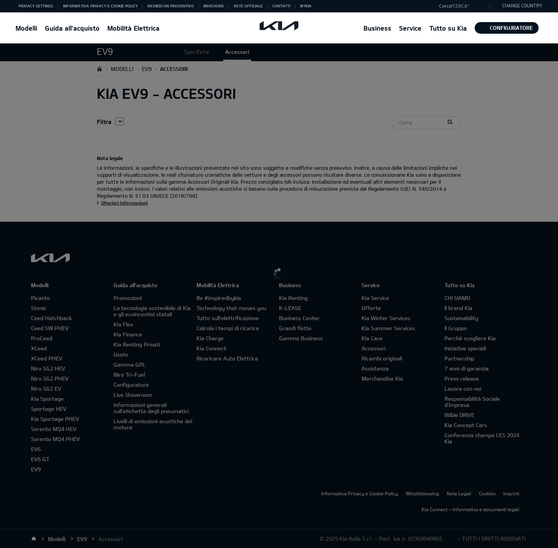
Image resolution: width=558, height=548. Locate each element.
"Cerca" (460, 6)
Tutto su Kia (448, 28)
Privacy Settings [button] (36, 5)
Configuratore (506, 27)
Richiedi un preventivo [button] (170, 5)
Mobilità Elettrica (133, 28)
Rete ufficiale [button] (248, 5)
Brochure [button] (213, 5)
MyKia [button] (306, 5)
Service (410, 28)
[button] (462, 6)
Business (377, 28)
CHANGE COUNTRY (522, 5)
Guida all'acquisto (72, 28)
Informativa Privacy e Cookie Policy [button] (100, 5)
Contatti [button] (281, 5)
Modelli (26, 28)
